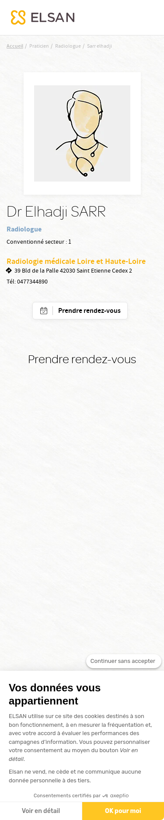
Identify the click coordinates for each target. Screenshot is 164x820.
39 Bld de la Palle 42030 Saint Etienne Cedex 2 (73, 271)
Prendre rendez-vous (89, 311)
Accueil (15, 46)
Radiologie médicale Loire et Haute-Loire (76, 262)
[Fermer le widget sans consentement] (123, 665)
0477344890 (32, 282)
